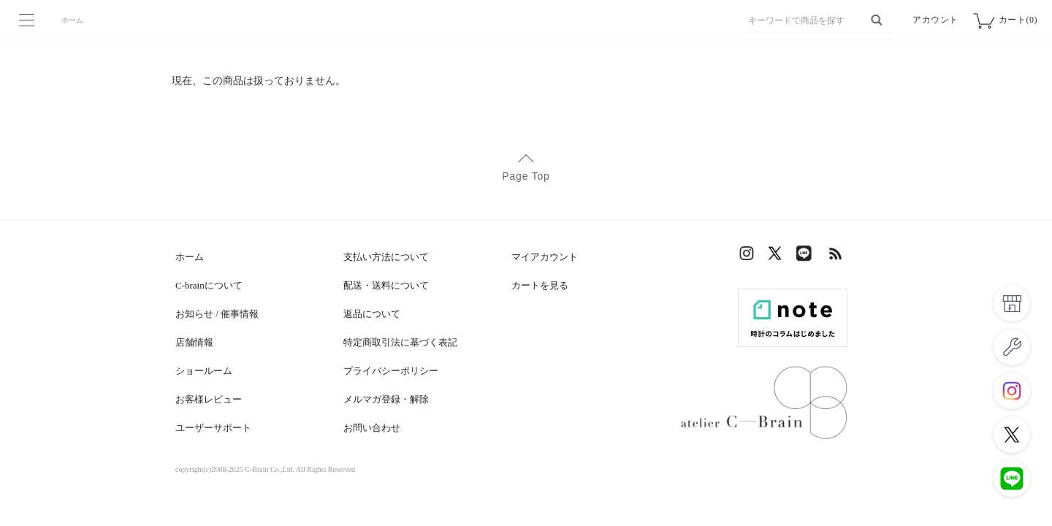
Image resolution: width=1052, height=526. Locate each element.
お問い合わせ (371, 427)
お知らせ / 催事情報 (217, 313)
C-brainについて (209, 285)
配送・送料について (386, 285)
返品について (371, 313)
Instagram (749, 257)
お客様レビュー (208, 399)
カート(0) (1018, 20)
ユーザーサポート (213, 427)
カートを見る (539, 285)
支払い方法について (386, 256)
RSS (836, 257)
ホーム (72, 20)
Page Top (525, 176)
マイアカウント (544, 256)
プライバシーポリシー (390, 370)
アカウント (935, 20)
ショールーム (203, 370)
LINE (807, 257)
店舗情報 (194, 342)
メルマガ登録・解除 (386, 399)
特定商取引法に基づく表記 (400, 342)
